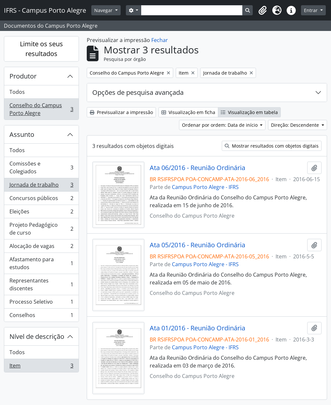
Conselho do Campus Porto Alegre (41, 109)
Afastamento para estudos (41, 263)
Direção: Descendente (295, 125)
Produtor (23, 76)
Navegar (104, 10)
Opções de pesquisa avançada (138, 92)
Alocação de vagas (41, 247)
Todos (17, 91)
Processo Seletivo (41, 303)
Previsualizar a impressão (121, 112)
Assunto (21, 134)
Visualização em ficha (188, 112)
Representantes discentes (41, 284)
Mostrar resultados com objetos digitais (272, 146)
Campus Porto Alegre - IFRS (205, 187)
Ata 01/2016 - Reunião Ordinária (197, 328)
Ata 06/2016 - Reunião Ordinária (197, 168)
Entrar (311, 10)
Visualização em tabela (249, 112)
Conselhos (41, 316)
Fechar (159, 40)
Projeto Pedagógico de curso (41, 228)
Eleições (41, 213)
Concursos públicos (41, 199)
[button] (262, 10)
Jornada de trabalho (41, 186)
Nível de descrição (36, 336)
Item (41, 367)
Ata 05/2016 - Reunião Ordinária (197, 245)
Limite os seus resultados (41, 48)
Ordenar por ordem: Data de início (220, 125)
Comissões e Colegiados (41, 167)
